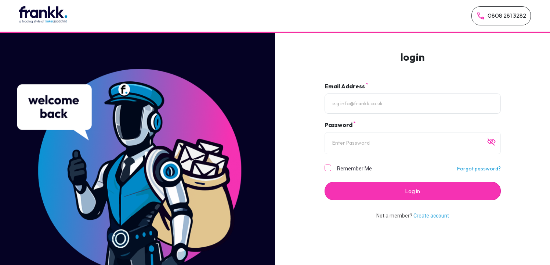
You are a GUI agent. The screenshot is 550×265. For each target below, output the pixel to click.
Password (340, 124)
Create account (431, 216)
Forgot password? (479, 168)
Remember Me (354, 169)
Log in (412, 191)
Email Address (346, 86)
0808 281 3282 (501, 16)
